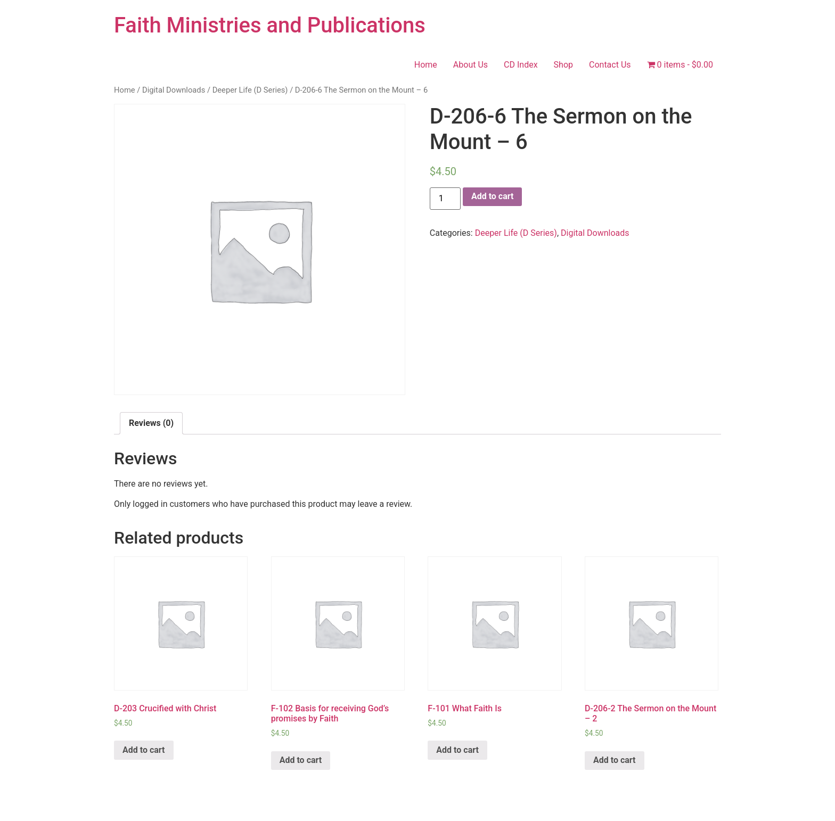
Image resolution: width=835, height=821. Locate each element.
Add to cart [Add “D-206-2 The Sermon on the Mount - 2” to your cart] (614, 760)
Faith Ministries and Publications (269, 25)
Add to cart (492, 196)
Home (425, 65)
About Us (470, 65)
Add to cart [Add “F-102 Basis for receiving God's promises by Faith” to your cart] (301, 760)
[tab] (151, 423)
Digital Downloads (173, 90)
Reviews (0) (151, 423)
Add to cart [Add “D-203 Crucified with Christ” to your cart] (143, 750)
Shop (563, 65)
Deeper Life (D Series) (250, 90)
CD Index (521, 65)
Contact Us (610, 65)
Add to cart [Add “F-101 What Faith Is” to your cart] (457, 750)
